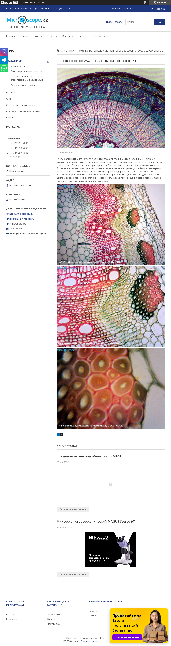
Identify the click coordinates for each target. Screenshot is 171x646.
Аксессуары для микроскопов (27, 71)
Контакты (67, 36)
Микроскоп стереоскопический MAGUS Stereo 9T (96, 521)
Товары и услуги (30, 36)
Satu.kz (101, 638)
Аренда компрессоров (23, 84)
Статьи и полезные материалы (84, 50)
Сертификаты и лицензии (20, 105)
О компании (54, 614)
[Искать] (159, 22)
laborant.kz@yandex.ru (21, 218)
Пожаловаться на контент (94, 641)
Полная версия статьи (73, 509)
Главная (10, 36)
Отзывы (10, 117)
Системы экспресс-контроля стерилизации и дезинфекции (27, 78)
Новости (83, 36)
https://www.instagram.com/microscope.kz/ (45, 233)
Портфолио (53, 623)
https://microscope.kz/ (21, 213)
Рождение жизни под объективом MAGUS (90, 456)
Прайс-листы (13, 92)
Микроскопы (18, 65)
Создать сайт (26, 2)
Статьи (97, 36)
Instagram (11, 619)
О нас (50, 36)
